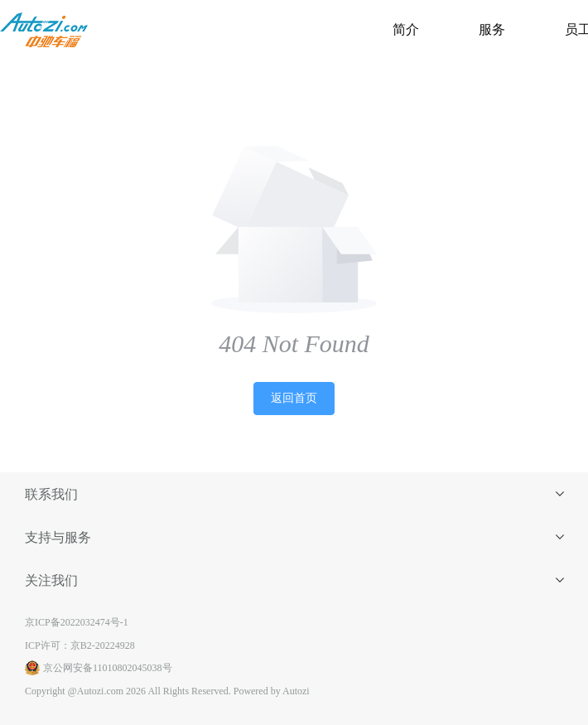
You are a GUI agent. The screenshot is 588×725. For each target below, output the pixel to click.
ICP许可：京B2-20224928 (80, 645)
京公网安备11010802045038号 (98, 667)
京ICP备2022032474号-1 (76, 622)
